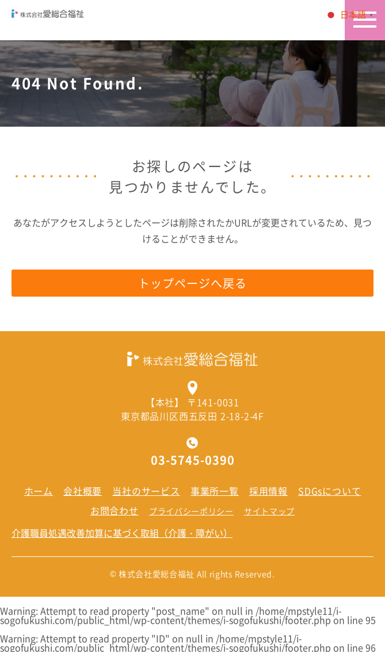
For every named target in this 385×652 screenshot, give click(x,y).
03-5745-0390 (193, 460)
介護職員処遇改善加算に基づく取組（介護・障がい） (122, 533)
